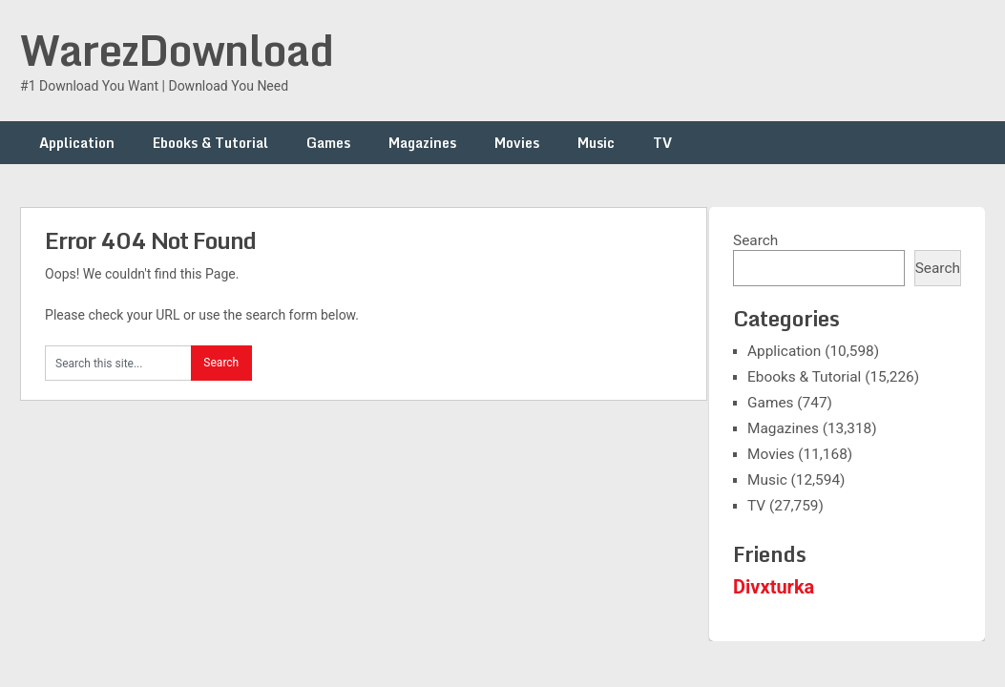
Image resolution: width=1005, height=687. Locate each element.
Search (755, 240)
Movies (516, 143)
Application (77, 143)
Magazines (422, 143)
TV (662, 143)
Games (328, 143)
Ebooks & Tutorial (210, 143)
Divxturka (773, 586)
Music (596, 143)
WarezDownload (176, 49)
